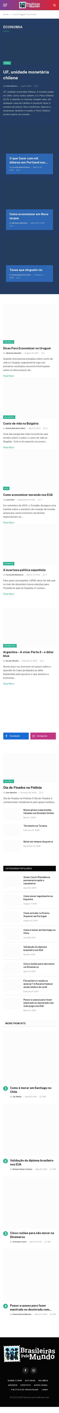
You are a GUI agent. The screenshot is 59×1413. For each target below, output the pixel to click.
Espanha (8, 564)
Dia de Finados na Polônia (22, 787)
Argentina (9, 646)
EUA (6, 488)
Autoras (30, 1380)
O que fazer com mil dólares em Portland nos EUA (27, 162)
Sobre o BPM (15, 1380)
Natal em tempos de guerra (38, 841)
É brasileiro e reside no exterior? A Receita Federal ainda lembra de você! (38, 984)
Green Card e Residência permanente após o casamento (36, 880)
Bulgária (9, 417)
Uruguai (8, 342)
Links (45, 1390)
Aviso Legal (41, 1385)
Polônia (9, 781)
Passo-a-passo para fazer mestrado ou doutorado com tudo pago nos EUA (38, 1003)
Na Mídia (43, 1380)
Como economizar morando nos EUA (28, 494)
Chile (7, 63)
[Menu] (5, 5)
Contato (25, 1385)
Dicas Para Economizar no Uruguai (27, 348)
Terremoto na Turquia (35, 826)
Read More (8, 376)
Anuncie (12, 1385)
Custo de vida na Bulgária (21, 423)
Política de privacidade (25, 1390)
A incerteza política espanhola (24, 570)
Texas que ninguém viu (25, 270)
